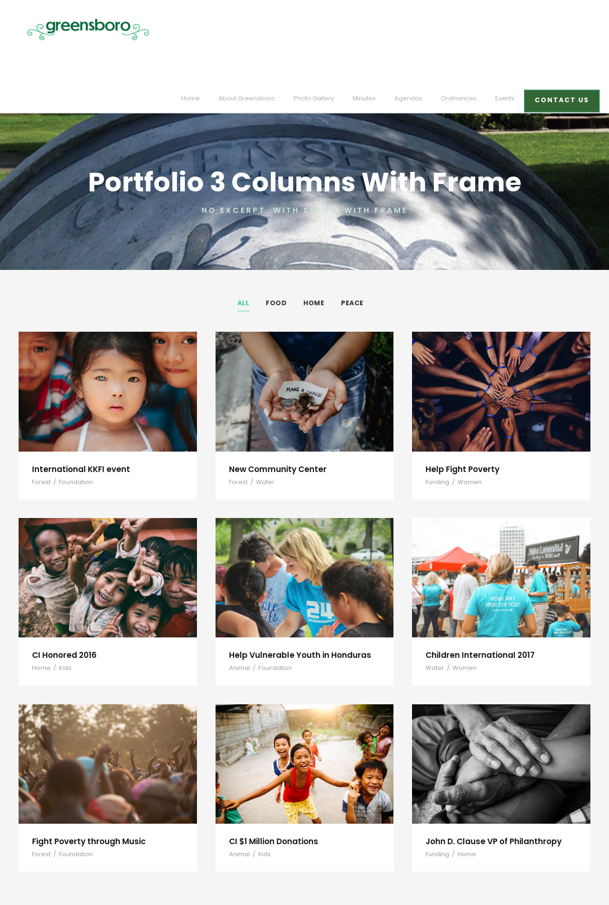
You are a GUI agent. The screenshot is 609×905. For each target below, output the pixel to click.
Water (261, 438)
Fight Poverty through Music (85, 797)
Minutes (378, 29)
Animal (238, 624)
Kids (62, 624)
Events (508, 29)
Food (276, 259)
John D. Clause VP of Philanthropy (490, 797)
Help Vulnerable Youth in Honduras (294, 611)
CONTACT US (563, 31)
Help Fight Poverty (460, 425)
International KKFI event (77, 425)
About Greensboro (269, 29)
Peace (352, 259)
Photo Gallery (330, 29)
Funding (436, 438)
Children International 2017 (476, 611)
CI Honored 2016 (63, 611)
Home (218, 29)
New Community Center (273, 425)
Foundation (72, 438)
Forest (40, 438)
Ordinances (465, 29)
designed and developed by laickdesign (79, 884)
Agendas (419, 29)
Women (465, 438)
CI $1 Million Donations (272, 797)
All (243, 259)
